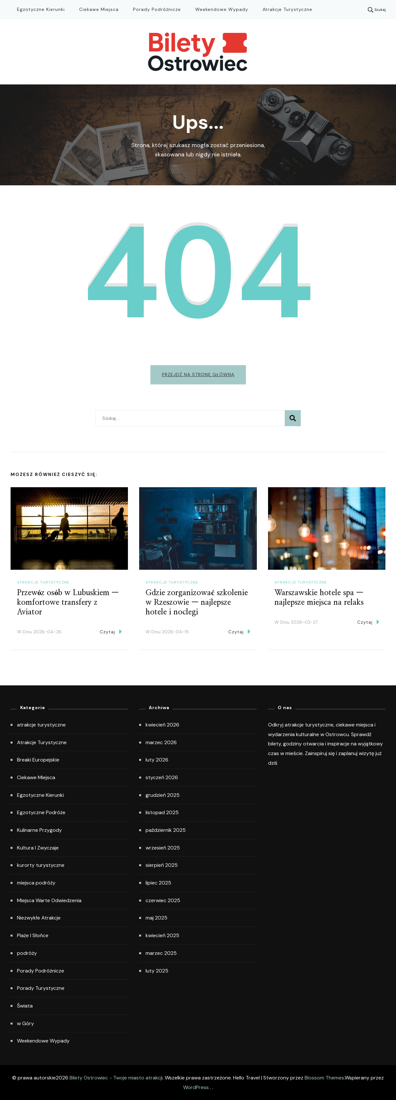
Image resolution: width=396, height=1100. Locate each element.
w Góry (25, 1023)
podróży (27, 953)
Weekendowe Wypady (221, 9)
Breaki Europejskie (38, 759)
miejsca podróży (36, 882)
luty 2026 (157, 759)
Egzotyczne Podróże (41, 812)
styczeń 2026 (162, 777)
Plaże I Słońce (32, 935)
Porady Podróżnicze (157, 9)
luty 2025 (157, 970)
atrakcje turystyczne (43, 582)
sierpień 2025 (162, 865)
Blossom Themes (324, 1077)
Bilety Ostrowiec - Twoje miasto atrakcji (116, 1077)
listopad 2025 (162, 812)
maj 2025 (156, 917)
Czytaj (111, 631)
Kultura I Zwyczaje (38, 847)
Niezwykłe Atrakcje (39, 917)
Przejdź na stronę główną (198, 374)
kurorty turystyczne (40, 865)
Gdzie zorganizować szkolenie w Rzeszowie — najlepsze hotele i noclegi (197, 602)
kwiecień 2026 (162, 724)
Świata (25, 1005)
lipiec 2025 (158, 882)
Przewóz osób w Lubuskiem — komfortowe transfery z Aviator (68, 602)
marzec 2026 (161, 742)
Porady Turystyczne (40, 988)
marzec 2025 (161, 953)
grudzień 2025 (163, 795)
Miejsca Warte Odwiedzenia (49, 900)
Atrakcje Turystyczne (287, 9)
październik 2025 (166, 830)
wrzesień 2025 (163, 847)
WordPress (196, 1087)
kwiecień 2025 (162, 935)
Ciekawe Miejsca (99, 9)
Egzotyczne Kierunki (41, 9)
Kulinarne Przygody (39, 830)
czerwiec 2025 (163, 900)
